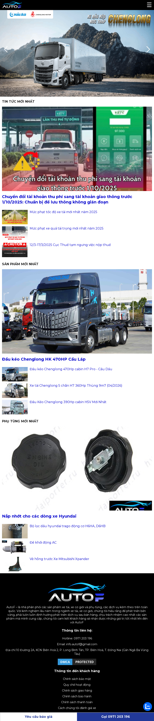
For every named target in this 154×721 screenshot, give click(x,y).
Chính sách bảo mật (77, 679)
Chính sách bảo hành (76, 696)
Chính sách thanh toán (77, 702)
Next (147, 49)
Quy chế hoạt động (76, 685)
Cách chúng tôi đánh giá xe (77, 708)
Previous (7, 49)
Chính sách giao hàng (77, 690)
